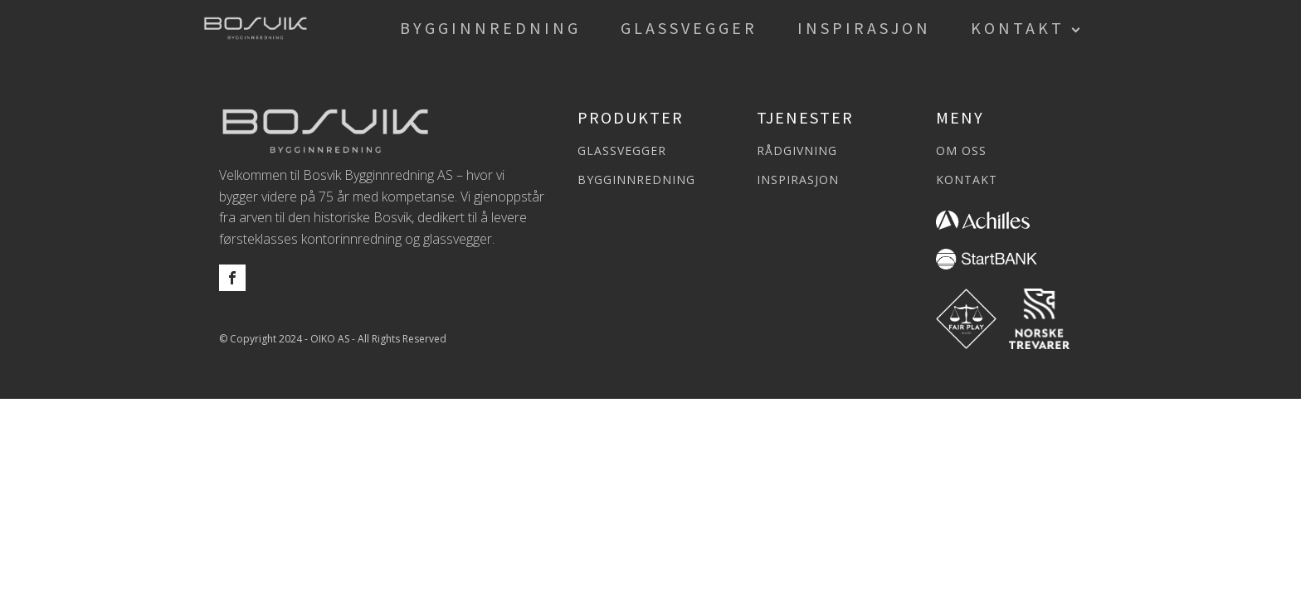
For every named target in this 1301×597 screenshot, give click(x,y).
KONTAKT (966, 179)
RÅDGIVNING (797, 150)
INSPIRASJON (798, 179)
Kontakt (1018, 27)
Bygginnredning (490, 27)
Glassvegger (689, 27)
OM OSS (961, 150)
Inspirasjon (864, 27)
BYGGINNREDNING (636, 179)
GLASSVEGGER (621, 150)
